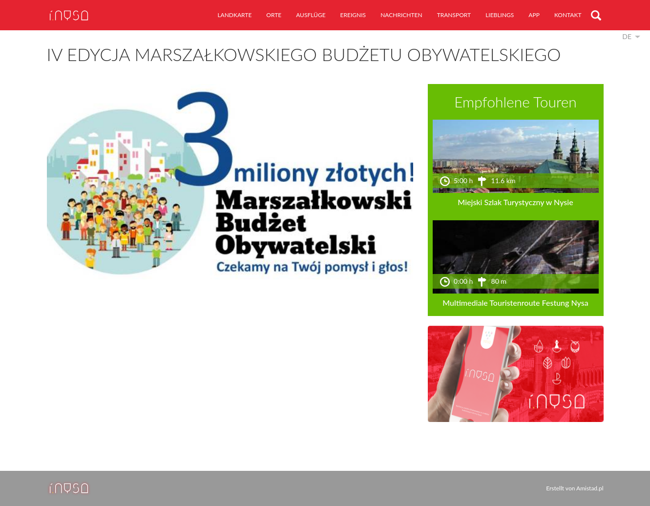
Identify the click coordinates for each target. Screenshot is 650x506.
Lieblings (499, 15)
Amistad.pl (589, 488)
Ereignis (353, 15)
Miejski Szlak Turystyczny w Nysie (515, 202)
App (534, 15)
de (626, 36)
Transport (454, 15)
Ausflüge (310, 15)
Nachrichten (401, 15)
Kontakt (568, 15)
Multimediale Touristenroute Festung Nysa (515, 302)
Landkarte (234, 15)
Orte (273, 15)
